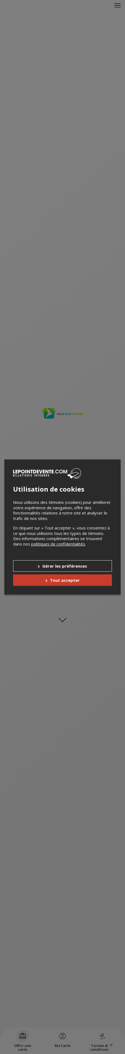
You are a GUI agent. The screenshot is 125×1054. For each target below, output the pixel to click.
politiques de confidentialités (58, 544)
